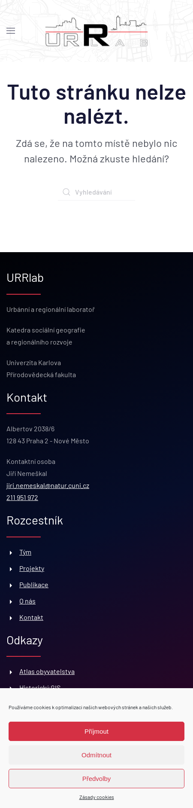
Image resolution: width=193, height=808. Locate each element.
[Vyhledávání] (96, 192)
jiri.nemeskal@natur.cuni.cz (47, 485)
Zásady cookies (96, 797)
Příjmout (96, 731)
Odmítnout (96, 755)
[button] (10, 31)
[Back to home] (96, 31)
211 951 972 (22, 497)
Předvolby (96, 778)
